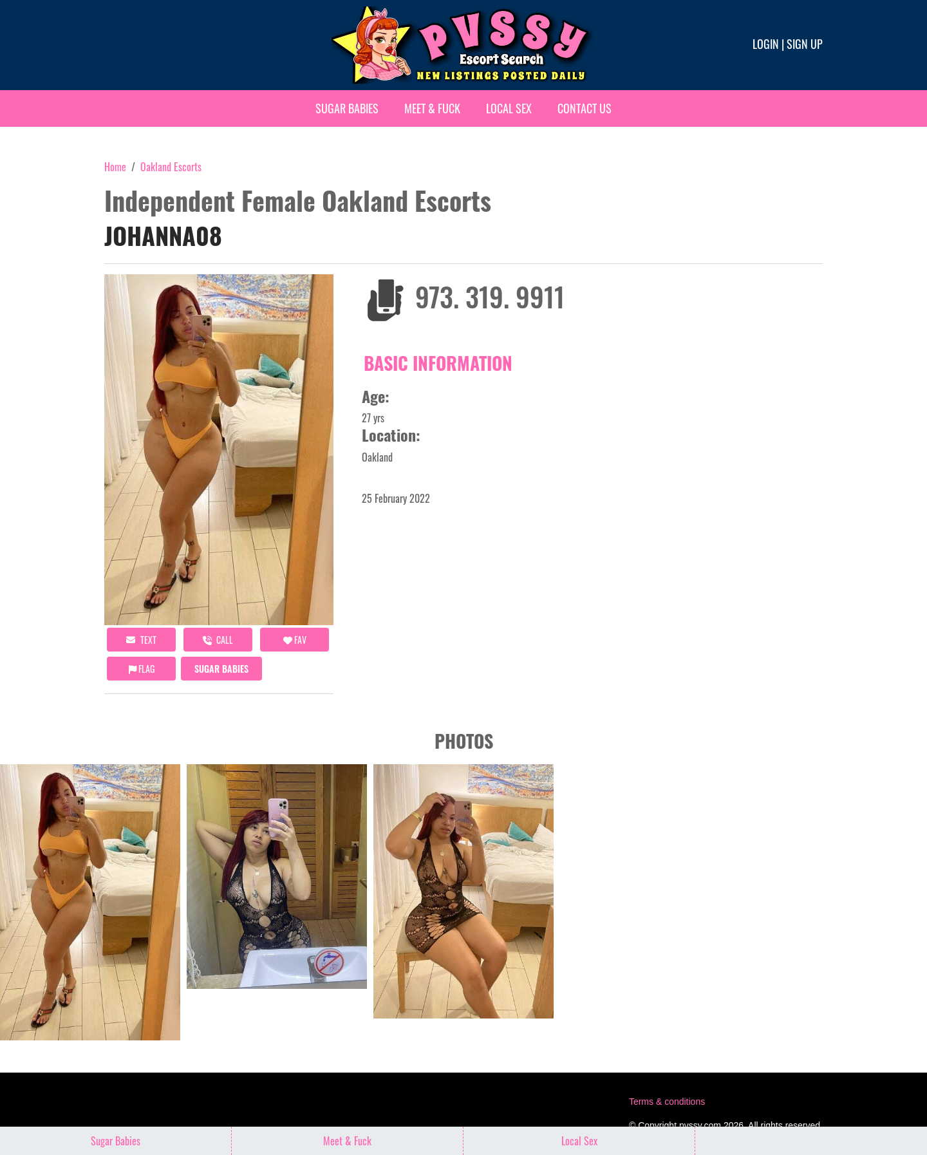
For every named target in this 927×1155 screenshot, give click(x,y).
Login (766, 43)
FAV (294, 639)
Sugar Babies (347, 108)
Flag (141, 668)
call (218, 639)
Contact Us (584, 108)
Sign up (805, 43)
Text (141, 639)
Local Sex (509, 108)
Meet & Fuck (432, 108)
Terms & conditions (667, 1101)
